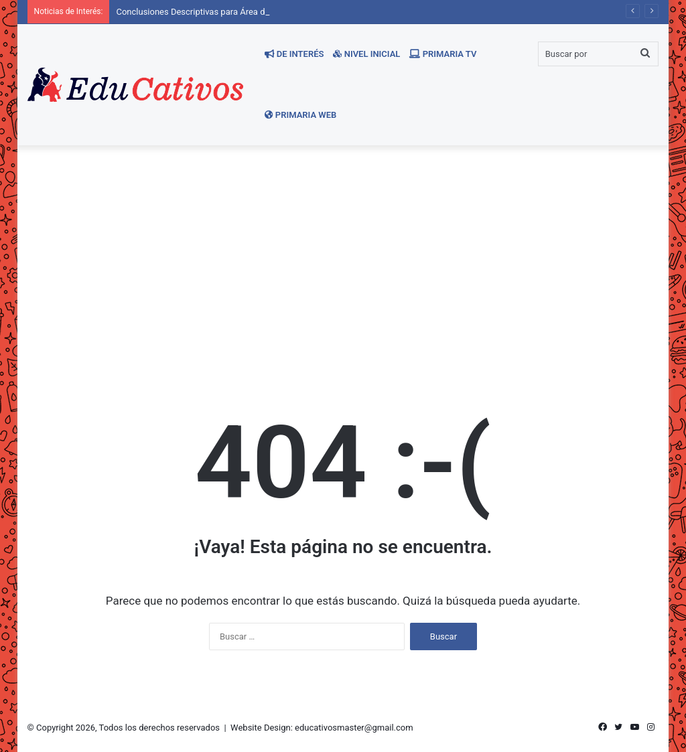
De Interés (294, 54)
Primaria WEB (301, 115)
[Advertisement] (343, 259)
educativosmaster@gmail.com (354, 728)
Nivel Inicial (366, 54)
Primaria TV (442, 54)
